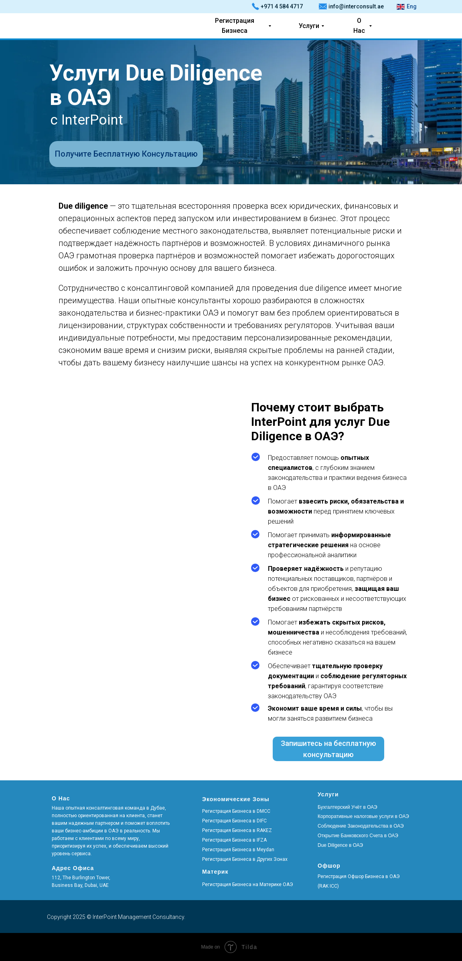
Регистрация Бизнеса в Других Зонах (245, 859)
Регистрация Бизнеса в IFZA (234, 840)
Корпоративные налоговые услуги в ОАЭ (363, 816)
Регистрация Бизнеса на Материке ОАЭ (247, 884)
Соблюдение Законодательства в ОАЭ (361, 826)
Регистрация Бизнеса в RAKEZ (237, 830)
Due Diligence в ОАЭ (340, 845)
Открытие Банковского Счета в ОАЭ (358, 835)
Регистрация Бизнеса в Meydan (238, 849)
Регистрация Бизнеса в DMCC (236, 811)
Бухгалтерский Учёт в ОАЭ (347, 807)
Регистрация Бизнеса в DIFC (234, 821)
